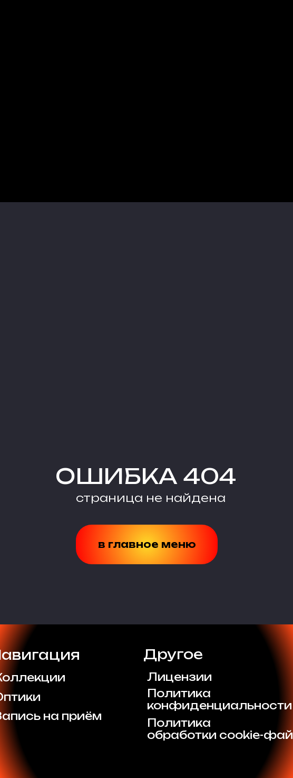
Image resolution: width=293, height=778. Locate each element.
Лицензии (179, 677)
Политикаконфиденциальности (219, 699)
